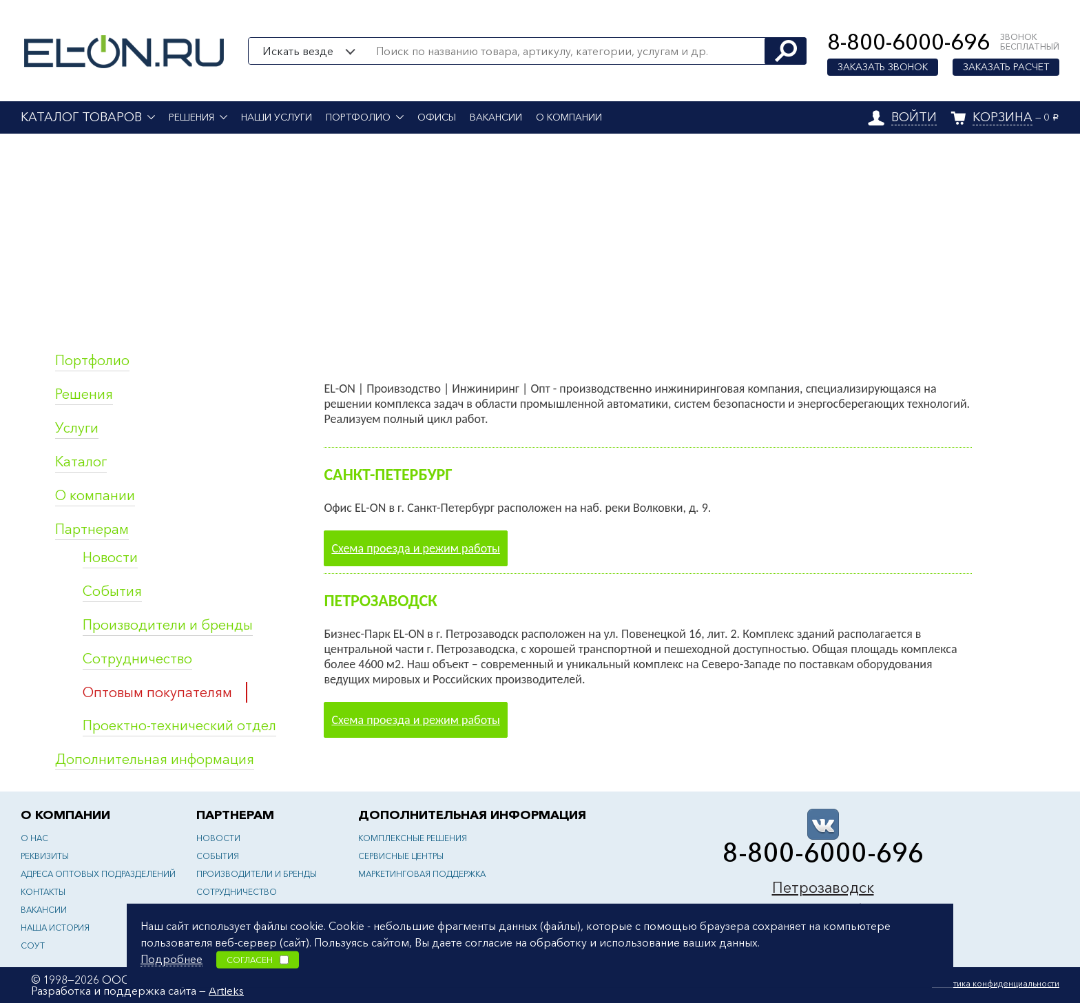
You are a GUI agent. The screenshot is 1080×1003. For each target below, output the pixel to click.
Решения (191, 117)
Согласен (258, 959)
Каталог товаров (81, 117)
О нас (34, 838)
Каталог (81, 461)
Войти (914, 117)
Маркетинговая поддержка (422, 874)
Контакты (43, 892)
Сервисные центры (401, 856)
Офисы (436, 117)
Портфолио (358, 117)
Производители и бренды (168, 625)
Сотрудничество (137, 658)
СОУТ (33, 945)
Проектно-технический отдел (179, 725)
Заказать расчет (1006, 67)
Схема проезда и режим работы (415, 548)
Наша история (55, 927)
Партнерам (92, 529)
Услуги (76, 428)
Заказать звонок (883, 67)
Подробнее (171, 958)
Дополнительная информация (154, 759)
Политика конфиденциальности (995, 983)
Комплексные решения (412, 838)
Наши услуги (276, 117)
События (112, 591)
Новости (110, 557)
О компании (569, 117)
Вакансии (496, 117)
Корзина (1002, 117)
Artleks (226, 990)
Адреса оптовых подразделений (98, 874)
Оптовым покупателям (157, 692)
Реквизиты (45, 856)
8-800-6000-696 (908, 41)
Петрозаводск (823, 887)
